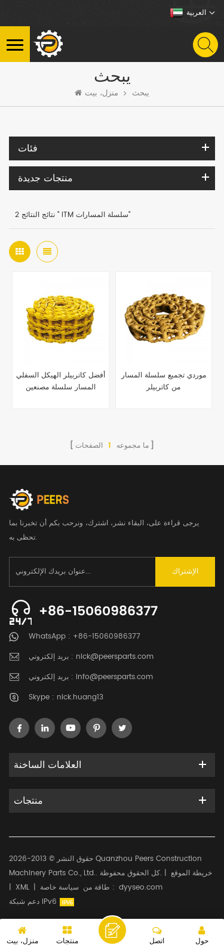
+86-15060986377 (98, 611)
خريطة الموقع (191, 873)
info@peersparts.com (114, 677)
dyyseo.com (140, 887)
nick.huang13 (80, 697)
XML (22, 887)
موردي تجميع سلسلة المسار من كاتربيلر (163, 381)
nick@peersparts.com (115, 656)
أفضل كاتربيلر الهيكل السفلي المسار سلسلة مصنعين (60, 381)
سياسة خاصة (59, 887)
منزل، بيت (96, 94)
